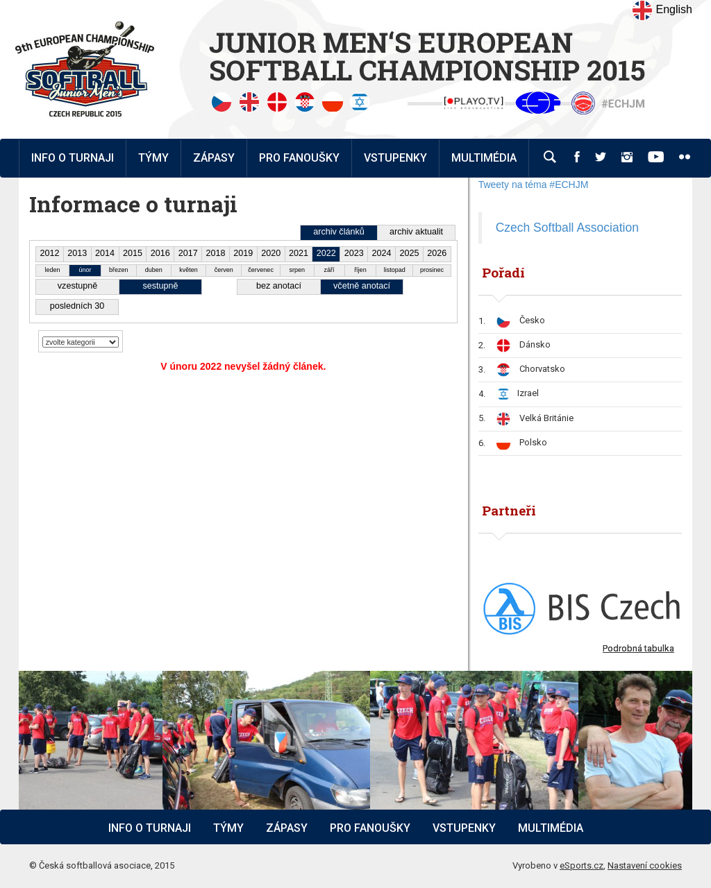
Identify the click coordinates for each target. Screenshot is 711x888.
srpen (298, 269)
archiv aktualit (416, 232)
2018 (215, 253)
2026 (436, 253)
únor (84, 269)
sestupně (160, 286)
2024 (382, 253)
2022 (326, 253)
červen (224, 269)
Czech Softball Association (567, 227)
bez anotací (278, 286)
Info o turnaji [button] (72, 157)
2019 (243, 253)
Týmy (153, 157)
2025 (409, 253)
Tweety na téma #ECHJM (533, 184)
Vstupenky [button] (395, 157)
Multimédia (550, 828)
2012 (49, 253)
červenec (261, 269)
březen (118, 269)
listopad (394, 269)
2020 (271, 253)
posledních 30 (77, 306)
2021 (298, 253)
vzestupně (77, 286)
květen (188, 269)
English (662, 10)
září (329, 269)
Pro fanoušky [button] (299, 157)
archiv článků (339, 232)
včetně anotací (361, 286)
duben (153, 269)
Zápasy (287, 828)
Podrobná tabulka (638, 648)
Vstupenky (464, 828)
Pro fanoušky (370, 828)
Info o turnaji (149, 828)
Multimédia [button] (484, 157)
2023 (354, 253)
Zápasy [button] (214, 157)
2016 (160, 253)
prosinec (432, 269)
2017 (188, 253)
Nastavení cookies (645, 865)
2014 (105, 253)
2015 (132, 253)
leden (52, 269)
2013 (77, 253)
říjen (360, 269)
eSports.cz (581, 865)
